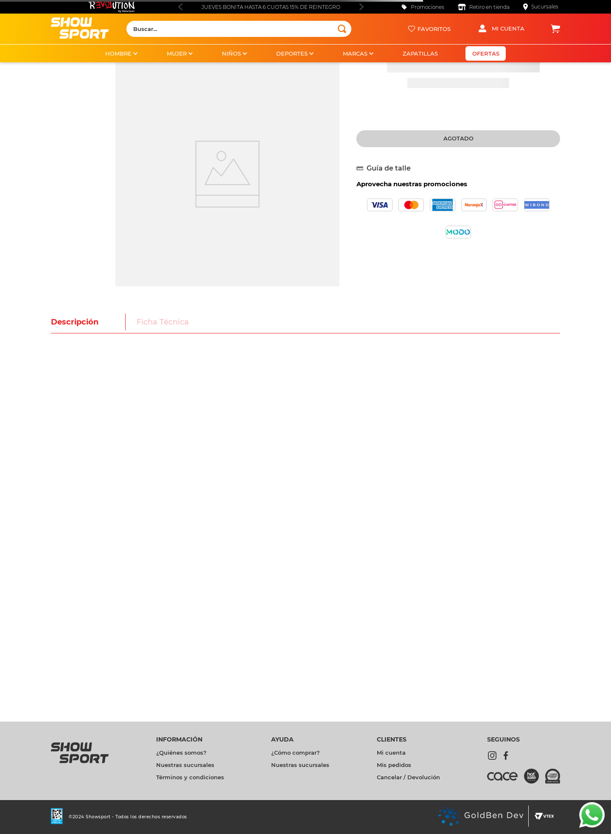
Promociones (427, 7)
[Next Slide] (361, 6)
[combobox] (238, 29)
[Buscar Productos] (342, 29)
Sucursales (544, 6)
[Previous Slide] (180, 6)
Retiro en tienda (489, 7)
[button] (387, 168)
